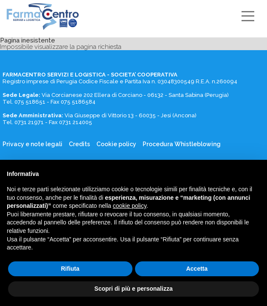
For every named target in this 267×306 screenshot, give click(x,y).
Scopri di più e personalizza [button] (133, 288)
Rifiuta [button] (70, 268)
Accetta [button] (197, 268)
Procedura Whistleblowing (182, 144)
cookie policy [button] (129, 205)
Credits (79, 144)
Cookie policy (116, 144)
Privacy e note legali (32, 144)
